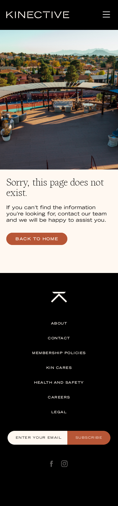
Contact (59, 338)
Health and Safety (59, 383)
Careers (59, 397)
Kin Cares (59, 368)
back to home (36, 238)
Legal (59, 412)
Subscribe (89, 438)
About (59, 323)
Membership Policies (59, 353)
